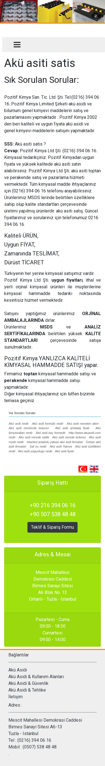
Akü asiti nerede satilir (33, 437)
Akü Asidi (17, 670)
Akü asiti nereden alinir (83, 423)
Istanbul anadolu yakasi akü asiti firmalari (55, 442)
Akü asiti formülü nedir (47, 423)
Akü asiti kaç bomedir (51, 432)
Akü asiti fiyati (64, 451)
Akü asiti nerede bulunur (69, 437)
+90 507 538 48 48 (53, 514)
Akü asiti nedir (19, 423)
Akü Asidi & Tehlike (27, 690)
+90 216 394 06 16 (53, 505)
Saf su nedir (38, 446)
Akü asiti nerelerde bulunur (29, 428)
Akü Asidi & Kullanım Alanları (36, 676)
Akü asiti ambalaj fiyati (73, 428)
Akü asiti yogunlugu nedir (35, 451)
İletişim (15, 696)
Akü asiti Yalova (61, 446)
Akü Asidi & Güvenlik (28, 683)
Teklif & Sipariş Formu (52, 527)
